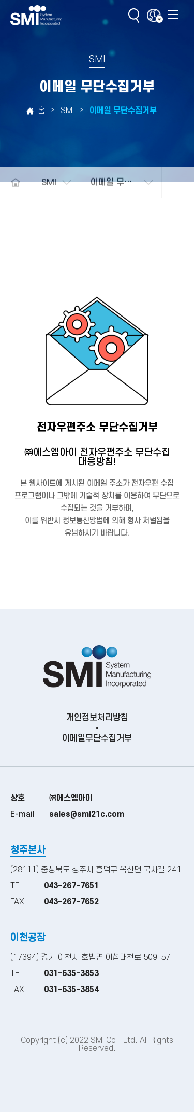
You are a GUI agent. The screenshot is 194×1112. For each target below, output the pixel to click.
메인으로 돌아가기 (15, 189)
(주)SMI (36, 16)
